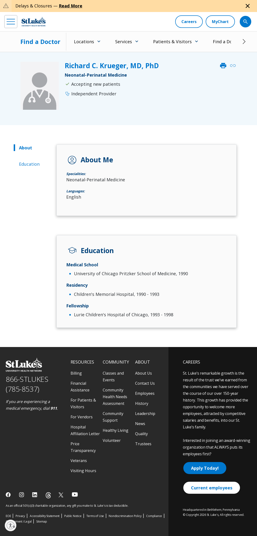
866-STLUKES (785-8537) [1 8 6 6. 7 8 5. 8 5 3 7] (27, 384)
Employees (145, 393)
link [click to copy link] (233, 65)
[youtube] (75, 494)
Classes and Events (113, 377)
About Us (143, 373)
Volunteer (112, 440)
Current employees (211, 488)
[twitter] (62, 494)
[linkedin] (35, 494)
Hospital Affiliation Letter (85, 430)
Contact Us (145, 383)
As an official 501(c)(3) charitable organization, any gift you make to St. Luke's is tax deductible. (67, 506)
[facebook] (9, 494)
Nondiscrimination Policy (125, 516)
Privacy (20, 516)
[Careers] (189, 21)
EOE (8, 516)
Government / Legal (18, 521)
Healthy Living (115, 430)
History (141, 403)
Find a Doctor (40, 41)
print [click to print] (223, 65)
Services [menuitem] (123, 41)
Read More (70, 6)
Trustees (143, 443)
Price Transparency (83, 447)
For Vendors (82, 417)
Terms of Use (95, 516)
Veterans (79, 460)
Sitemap (41, 521)
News (140, 423)
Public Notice (72, 516)
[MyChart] (220, 21)
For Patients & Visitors (83, 403)
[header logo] (34, 21)
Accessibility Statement (45, 516)
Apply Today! (205, 468)
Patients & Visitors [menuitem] (172, 41)
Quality (141, 433)
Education (29, 164)
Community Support (113, 417)
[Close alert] (248, 6)
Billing (76, 373)
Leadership (145, 413)
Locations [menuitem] (84, 41)
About (25, 148)
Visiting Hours (83, 470)
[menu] (11, 21)
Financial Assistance (80, 387)
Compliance (154, 516)
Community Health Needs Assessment (115, 396)
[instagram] (22, 494)
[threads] (48, 495)
